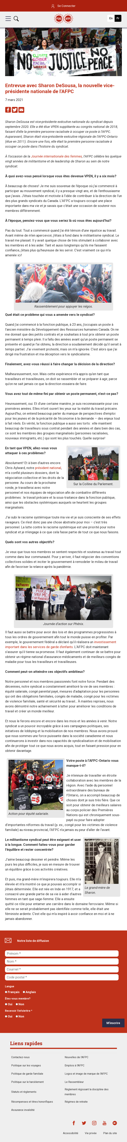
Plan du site (110, 1133)
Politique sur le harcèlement (27, 1082)
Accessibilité (70, 1133)
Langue (9, 986)
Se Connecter (63, 6)
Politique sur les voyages (26, 1065)
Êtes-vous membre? (17, 998)
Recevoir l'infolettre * (18, 1010)
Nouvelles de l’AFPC (76, 1057)
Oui (8, 1004)
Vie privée (91, 1133)
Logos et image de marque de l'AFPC (86, 1073)
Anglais (29, 992)
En (111, 19)
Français (12, 992)
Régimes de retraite (76, 1101)
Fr (119, 19)
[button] (8, 22)
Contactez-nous (20, 1057)
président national (48, 468)
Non (20, 1004)
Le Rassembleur (74, 1082)
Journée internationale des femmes (56, 156)
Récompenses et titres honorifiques (32, 1101)
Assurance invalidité (23, 1110)
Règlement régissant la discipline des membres (86, 1092)
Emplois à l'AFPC (74, 1065)
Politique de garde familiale (27, 1073)
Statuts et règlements (23, 1091)
